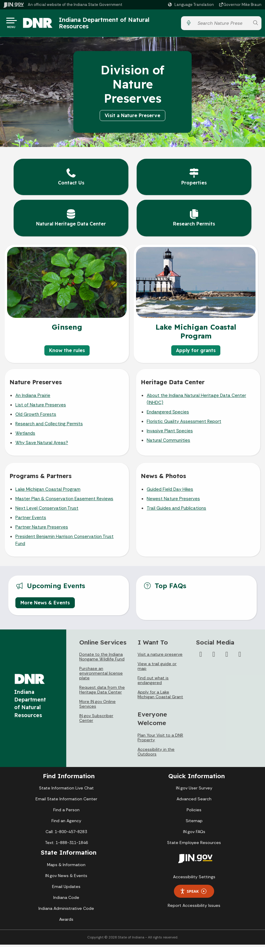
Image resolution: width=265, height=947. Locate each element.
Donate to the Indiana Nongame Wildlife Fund (102, 659)
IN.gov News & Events (66, 878)
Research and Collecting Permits (49, 426)
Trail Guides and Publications (176, 510)
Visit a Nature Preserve (132, 118)
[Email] (240, 656)
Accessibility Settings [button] (194, 879)
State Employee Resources (194, 845)
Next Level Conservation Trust (46, 510)
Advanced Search (194, 801)
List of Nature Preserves (40, 407)
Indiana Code (66, 899)
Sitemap (194, 823)
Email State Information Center (66, 801)
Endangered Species (168, 414)
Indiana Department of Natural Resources (110, 24)
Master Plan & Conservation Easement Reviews (64, 501)
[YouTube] (227, 656)
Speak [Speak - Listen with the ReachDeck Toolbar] (193, 894)
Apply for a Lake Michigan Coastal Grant (160, 697)
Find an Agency (66, 823)
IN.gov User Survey (194, 790)
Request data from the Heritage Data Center (102, 692)
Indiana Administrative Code (66, 910)
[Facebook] (201, 656)
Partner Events (30, 520)
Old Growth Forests (35, 417)
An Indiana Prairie (32, 398)
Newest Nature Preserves (173, 501)
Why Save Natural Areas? (41, 445)
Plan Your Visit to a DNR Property (160, 740)
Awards (66, 921)
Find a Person (66, 812)
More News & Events (45, 605)
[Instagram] (214, 656)
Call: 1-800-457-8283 (66, 834)
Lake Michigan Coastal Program (47, 492)
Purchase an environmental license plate (101, 675)
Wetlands (25, 436)
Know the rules (67, 353)
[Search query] (222, 24)
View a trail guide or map (157, 668)
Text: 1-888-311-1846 (66, 845)
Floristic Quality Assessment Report (184, 424)
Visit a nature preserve (160, 656)
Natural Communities (168, 443)
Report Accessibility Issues (194, 907)
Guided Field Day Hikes (170, 492)
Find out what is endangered (153, 683)
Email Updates (66, 889)
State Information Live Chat (66, 790)
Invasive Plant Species (170, 433)
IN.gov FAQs (194, 834)
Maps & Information (66, 867)
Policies (194, 812)
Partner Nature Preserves (41, 529)
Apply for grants (196, 353)
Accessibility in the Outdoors (156, 754)
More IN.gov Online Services (97, 706)
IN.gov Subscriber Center (96, 720)
